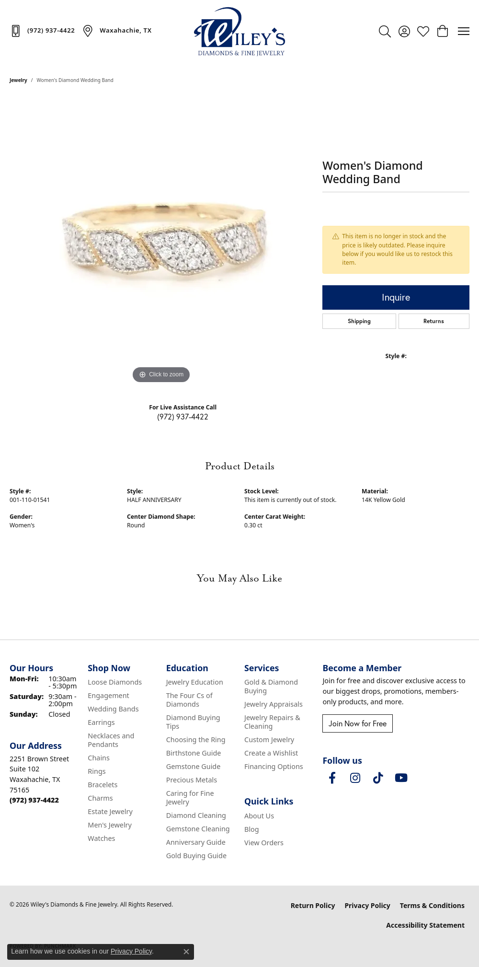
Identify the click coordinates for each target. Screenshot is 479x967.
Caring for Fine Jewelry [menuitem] (190, 797)
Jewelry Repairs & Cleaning (272, 722)
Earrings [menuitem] (101, 722)
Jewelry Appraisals (273, 704)
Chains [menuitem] (99, 757)
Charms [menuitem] (100, 798)
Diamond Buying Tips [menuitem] (193, 722)
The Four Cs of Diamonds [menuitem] (189, 700)
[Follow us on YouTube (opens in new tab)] (401, 778)
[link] (42, 30)
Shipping (359, 321)
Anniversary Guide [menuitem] (196, 842)
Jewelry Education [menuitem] (194, 682)
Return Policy (313, 905)
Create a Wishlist (271, 752)
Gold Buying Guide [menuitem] (196, 855)
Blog (251, 829)
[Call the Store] (34, 799)
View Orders (264, 842)
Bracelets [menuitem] (102, 784)
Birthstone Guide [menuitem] (193, 752)
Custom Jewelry (269, 739)
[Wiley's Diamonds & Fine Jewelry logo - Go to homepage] (239, 31)
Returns (433, 321)
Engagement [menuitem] (108, 695)
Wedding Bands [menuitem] (113, 708)
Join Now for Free (358, 723)
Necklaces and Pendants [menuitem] (111, 740)
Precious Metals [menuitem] (191, 779)
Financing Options (273, 766)
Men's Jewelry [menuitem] (110, 824)
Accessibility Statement (425, 925)
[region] (161, 242)
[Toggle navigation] (463, 31)
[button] (385, 31)
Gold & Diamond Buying (271, 686)
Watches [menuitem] (101, 838)
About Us (259, 815)
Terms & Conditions (432, 905)
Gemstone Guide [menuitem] (193, 766)
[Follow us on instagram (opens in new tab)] (355, 778)
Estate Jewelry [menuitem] (110, 811)
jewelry (18, 80)
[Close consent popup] (186, 952)
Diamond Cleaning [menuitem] (196, 815)
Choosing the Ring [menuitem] (196, 739)
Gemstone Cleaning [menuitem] (198, 828)
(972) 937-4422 (182, 416)
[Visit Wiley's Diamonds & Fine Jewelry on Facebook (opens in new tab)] (332, 778)
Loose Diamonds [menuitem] (115, 682)
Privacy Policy (367, 905)
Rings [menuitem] (96, 771)
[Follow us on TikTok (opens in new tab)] (378, 778)
